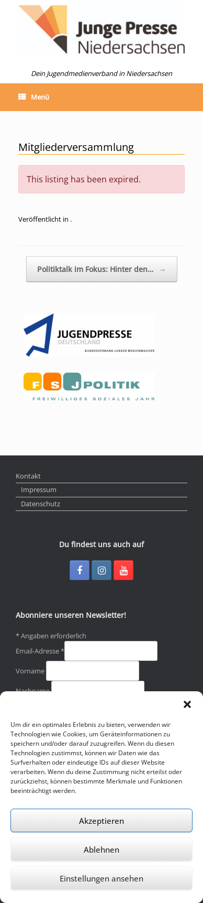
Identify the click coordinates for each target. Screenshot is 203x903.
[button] (187, 704)
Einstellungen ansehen (101, 878)
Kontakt (28, 476)
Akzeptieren (101, 820)
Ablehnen (101, 849)
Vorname (31, 671)
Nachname (33, 690)
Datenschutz (40, 503)
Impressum (39, 489)
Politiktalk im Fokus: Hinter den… (101, 269)
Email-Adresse (40, 651)
